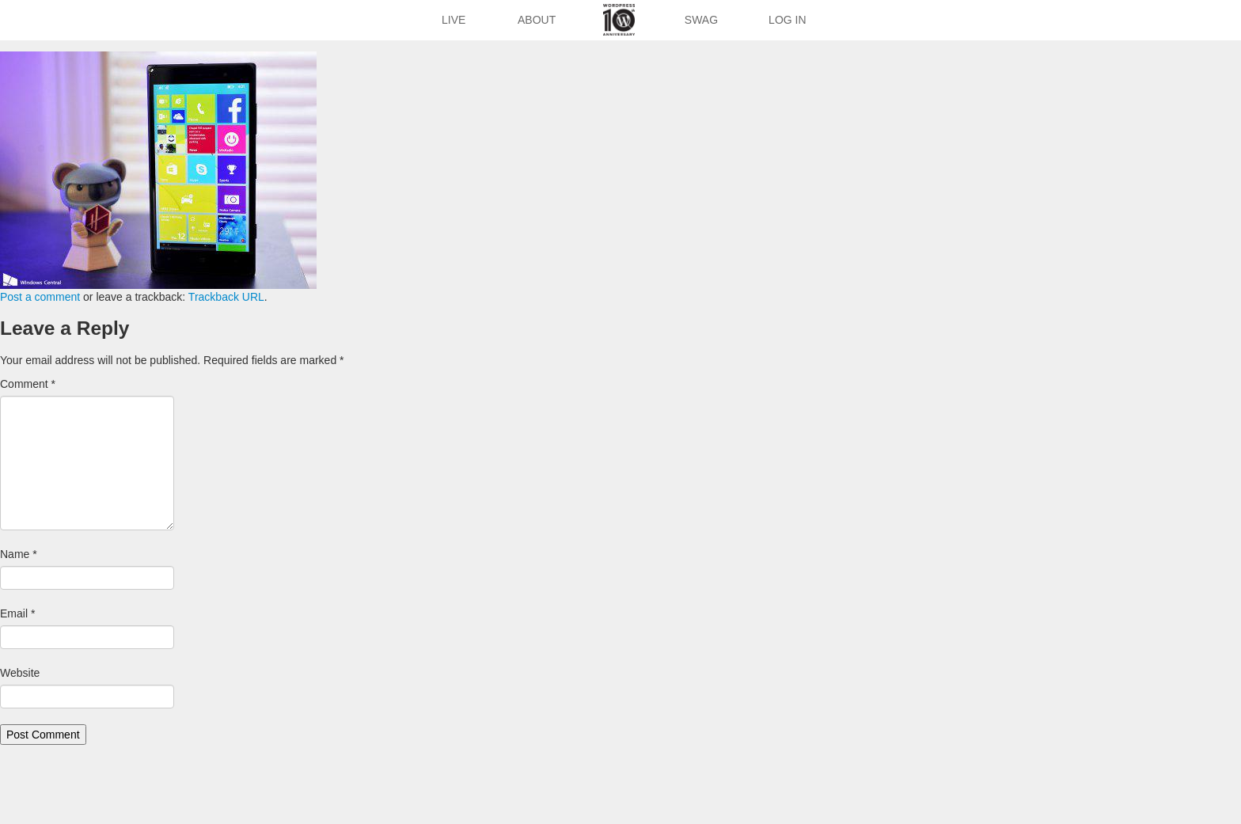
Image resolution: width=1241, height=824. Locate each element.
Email (17, 613)
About (537, 19)
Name (18, 554)
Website (20, 672)
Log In (787, 19)
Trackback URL (226, 296)
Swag (701, 19)
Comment (27, 384)
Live (453, 19)
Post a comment (40, 296)
